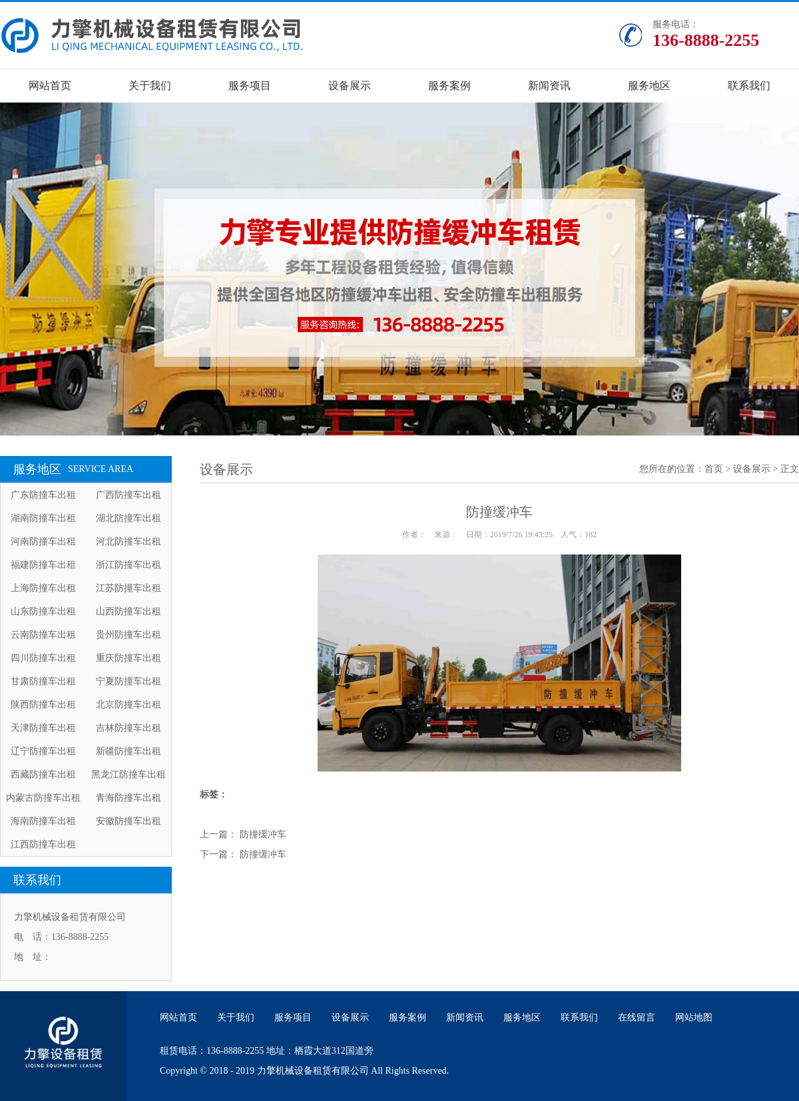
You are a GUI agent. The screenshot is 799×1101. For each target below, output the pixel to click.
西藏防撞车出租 (43, 774)
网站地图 (693, 1017)
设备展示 (349, 85)
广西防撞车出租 (128, 495)
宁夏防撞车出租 (128, 681)
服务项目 (249, 85)
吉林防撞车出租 (128, 728)
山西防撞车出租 (128, 611)
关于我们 (150, 85)
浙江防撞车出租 (128, 565)
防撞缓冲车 (263, 834)
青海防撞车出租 (128, 798)
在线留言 (636, 1017)
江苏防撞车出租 (128, 588)
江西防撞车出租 (43, 844)
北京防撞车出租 (128, 705)
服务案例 (449, 85)
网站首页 (50, 85)
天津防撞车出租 (43, 728)
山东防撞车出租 (43, 611)
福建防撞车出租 (43, 565)
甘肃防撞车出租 (43, 681)
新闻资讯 (549, 85)
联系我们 (749, 85)
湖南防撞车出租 (43, 518)
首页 (713, 469)
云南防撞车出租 (43, 635)
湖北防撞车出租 (128, 518)
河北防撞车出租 (128, 542)
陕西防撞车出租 (43, 705)
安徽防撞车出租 (128, 821)
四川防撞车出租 (43, 658)
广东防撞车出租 (43, 495)
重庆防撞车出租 (128, 658)
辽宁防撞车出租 (43, 751)
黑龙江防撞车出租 (128, 774)
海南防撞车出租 (43, 821)
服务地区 (649, 85)
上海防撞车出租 (43, 588)
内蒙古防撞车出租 (43, 798)
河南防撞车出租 (43, 542)
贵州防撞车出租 (128, 635)
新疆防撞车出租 (128, 751)
